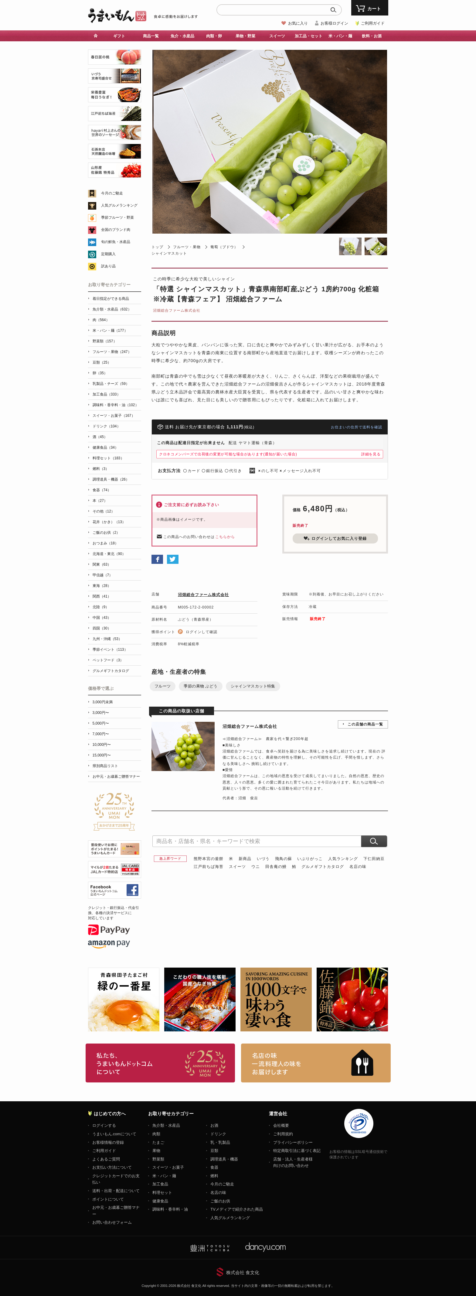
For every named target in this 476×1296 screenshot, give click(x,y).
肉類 (156, 1134)
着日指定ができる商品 (111, 299)
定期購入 (108, 254)
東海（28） (102, 586)
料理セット (162, 1192)
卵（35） (100, 373)
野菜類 (158, 1159)
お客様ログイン (334, 23)
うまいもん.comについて (114, 1134)
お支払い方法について (112, 1167)
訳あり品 (108, 266)
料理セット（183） (108, 458)
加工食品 (160, 1184)
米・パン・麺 (340, 36)
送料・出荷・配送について (116, 1190)
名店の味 (357, 866)
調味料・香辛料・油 (170, 1209)
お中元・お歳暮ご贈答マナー (116, 776)
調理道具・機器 (224, 1159)
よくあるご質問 (106, 1159)
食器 (214, 1167)
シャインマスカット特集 (253, 686)
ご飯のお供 (220, 1201)
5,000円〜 (101, 723)
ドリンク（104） (107, 426)
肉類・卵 (214, 36)
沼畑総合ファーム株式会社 (176, 310)
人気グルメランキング (119, 205)
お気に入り (298, 23)
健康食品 (160, 1201)
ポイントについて (108, 1199)
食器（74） (102, 490)
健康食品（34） (105, 447)
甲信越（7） (103, 575)
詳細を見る (371, 454)
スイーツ (277, 36)
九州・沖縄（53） (107, 639)
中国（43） (102, 617)
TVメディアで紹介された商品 (236, 1209)
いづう (263, 858)
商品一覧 (151, 36)
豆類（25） (102, 362)
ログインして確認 (201, 632)
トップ (157, 247)
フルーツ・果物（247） (112, 352)
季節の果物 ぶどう (200, 686)
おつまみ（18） (105, 543)
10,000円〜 (102, 744)
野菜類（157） (105, 341)
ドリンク (218, 1134)
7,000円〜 (101, 734)
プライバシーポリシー (293, 1142)
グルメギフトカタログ (322, 866)
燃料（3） (101, 469)
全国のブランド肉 (115, 230)
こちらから (225, 537)
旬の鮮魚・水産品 (115, 242)
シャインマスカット (169, 253)
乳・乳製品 (220, 1142)
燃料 (214, 1176)
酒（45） (100, 437)
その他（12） (104, 511)
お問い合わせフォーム (112, 1222)
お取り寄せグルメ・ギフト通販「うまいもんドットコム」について (160, 1063)
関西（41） (102, 596)
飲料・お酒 (372, 36)
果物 (156, 1150)
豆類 (214, 1150)
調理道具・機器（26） (111, 479)
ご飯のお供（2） (106, 532)
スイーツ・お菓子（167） (114, 415)
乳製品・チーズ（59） (111, 384)
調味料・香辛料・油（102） (116, 405)
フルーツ (163, 686)
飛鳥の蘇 (283, 858)
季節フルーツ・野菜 (117, 217)
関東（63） (102, 564)
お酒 (214, 1125)
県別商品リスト (105, 766)
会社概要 (281, 1125)
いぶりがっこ (310, 858)
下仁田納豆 (374, 858)
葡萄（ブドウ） (224, 247)
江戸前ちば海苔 (208, 866)
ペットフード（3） (108, 660)
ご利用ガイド (373, 23)
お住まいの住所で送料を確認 (356, 427)
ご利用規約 (283, 1134)
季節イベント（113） (110, 649)
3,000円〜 (101, 713)
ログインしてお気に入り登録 (335, 538)
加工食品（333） (107, 394)
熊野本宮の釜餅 (208, 858)
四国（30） (102, 628)
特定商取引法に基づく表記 (297, 1150)
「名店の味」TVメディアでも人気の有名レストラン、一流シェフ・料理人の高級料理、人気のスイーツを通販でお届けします (316, 1063)
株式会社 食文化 (242, 1272)
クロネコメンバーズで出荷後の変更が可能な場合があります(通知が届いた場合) (228, 454)
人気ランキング (343, 858)
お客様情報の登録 (108, 1142)
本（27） (100, 501)
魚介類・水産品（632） (112, 309)
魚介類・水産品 (166, 1125)
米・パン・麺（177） (110, 330)
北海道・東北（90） (109, 554)
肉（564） (101, 320)
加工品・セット (308, 36)
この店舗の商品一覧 (365, 724)
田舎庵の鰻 (276, 866)
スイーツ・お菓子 (168, 1167)
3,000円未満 (103, 702)
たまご (158, 1142)
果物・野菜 (245, 36)
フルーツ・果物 (187, 247)
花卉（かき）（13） (109, 522)
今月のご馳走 (112, 193)
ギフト (119, 36)
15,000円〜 (102, 755)
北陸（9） (101, 607)
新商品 (245, 858)
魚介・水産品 (182, 36)
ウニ (255, 866)
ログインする (104, 1125)
